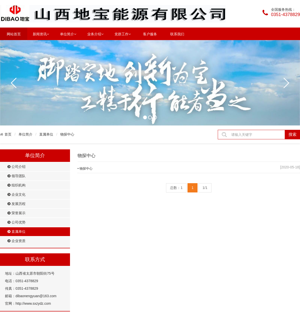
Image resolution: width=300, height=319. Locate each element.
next (286, 83)
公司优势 (17, 222)
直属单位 (46, 134)
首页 (8, 134)
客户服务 (150, 34)
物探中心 (67, 134)
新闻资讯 (41, 34)
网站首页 (14, 34)
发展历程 (17, 203)
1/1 (204, 188)
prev (14, 83)
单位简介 (68, 34)
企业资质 (17, 241)
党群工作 (122, 34)
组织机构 (17, 185)
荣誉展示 (17, 213)
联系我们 (177, 34)
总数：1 (176, 188)
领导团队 (17, 176)
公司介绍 (17, 166)
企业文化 (17, 194)
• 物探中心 (85, 168)
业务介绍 (95, 34)
